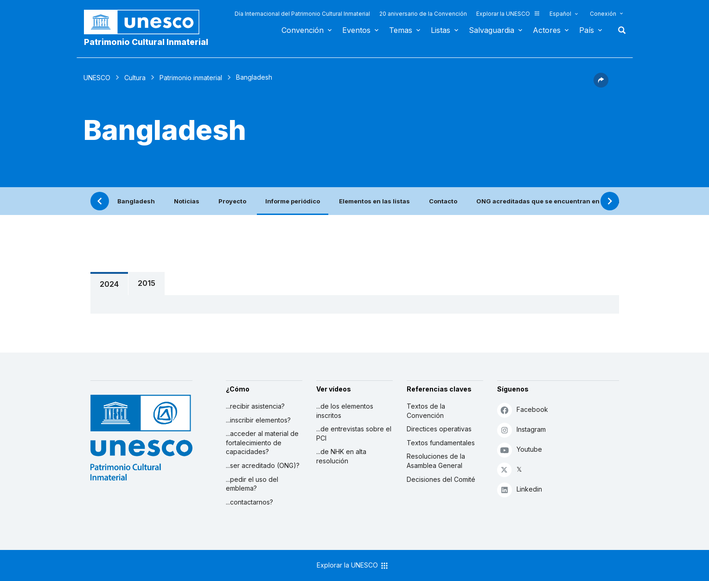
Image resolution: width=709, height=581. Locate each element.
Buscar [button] (619, 30)
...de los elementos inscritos (344, 410)
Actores (547, 30)
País (586, 30)
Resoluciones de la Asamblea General (436, 460)
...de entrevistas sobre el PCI (353, 433)
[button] (601, 84)
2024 (109, 284)
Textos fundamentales (441, 443)
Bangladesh (136, 201)
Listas (440, 30)
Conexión (603, 13)
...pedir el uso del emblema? (252, 484)
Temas (400, 30)
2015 (146, 283)
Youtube (519, 449)
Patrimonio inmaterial (191, 78)
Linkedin (519, 489)
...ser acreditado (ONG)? (263, 465)
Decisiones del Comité (441, 479)
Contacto (443, 201)
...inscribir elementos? (258, 420)
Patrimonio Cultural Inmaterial (146, 42)
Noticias (186, 201)
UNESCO (96, 78)
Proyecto (232, 201)
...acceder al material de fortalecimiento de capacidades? (262, 442)
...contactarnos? (249, 502)
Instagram (521, 430)
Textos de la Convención (426, 410)
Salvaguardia (491, 30)
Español (560, 13)
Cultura (135, 78)
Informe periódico (292, 201)
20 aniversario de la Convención (423, 13)
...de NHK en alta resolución (341, 456)
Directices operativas (439, 429)
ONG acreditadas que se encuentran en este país (552, 201)
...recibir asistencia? (255, 406)
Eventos (356, 30)
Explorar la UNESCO (508, 13)
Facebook (522, 410)
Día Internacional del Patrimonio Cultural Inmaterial (302, 13)
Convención (302, 30)
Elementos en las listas (374, 201)
